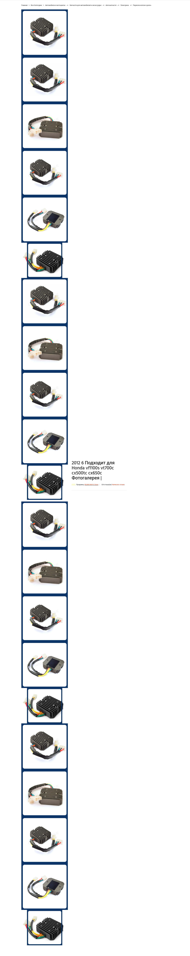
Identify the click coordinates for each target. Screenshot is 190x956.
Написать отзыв (118, 484)
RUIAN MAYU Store (91, 484)
